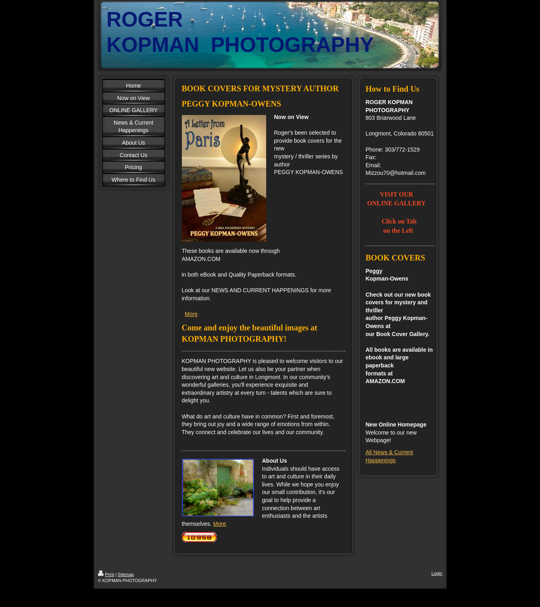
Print (106, 574)
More (191, 314)
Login (437, 573)
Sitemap (126, 574)
